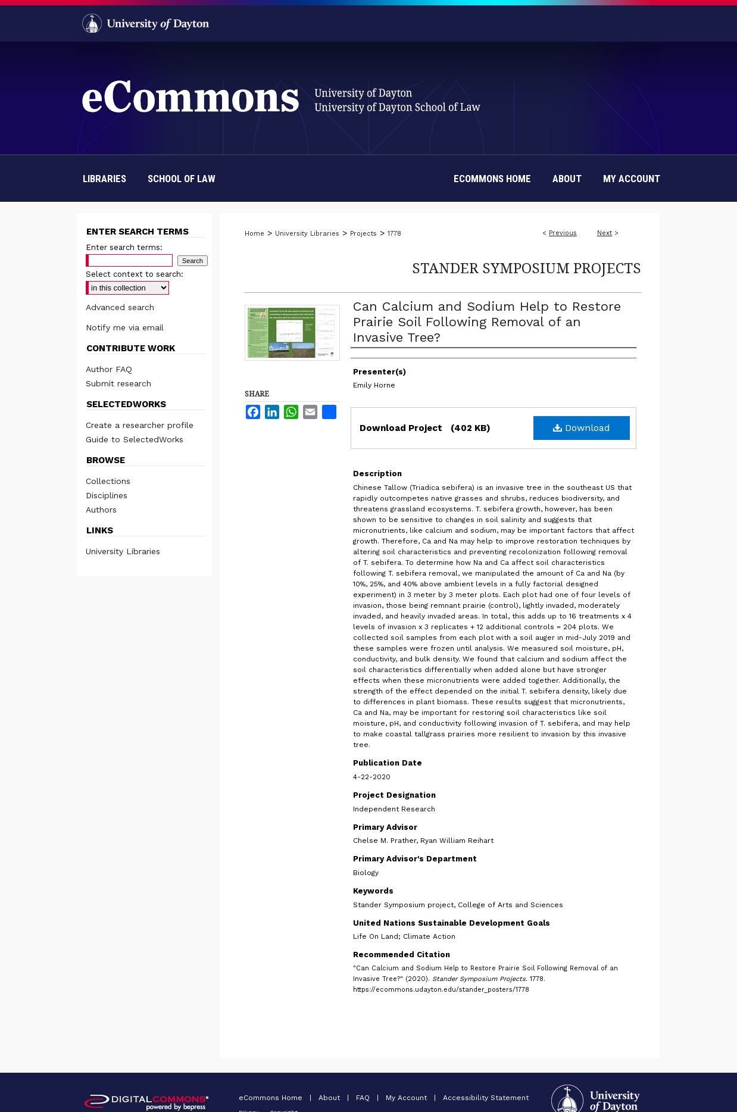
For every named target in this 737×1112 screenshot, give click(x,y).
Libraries (104, 179)
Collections (108, 481)
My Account (407, 1098)
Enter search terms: (124, 247)
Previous (563, 233)
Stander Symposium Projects (526, 267)
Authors (101, 509)
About (330, 1098)
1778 (394, 234)
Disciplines (106, 495)
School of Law (182, 179)
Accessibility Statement (486, 1098)
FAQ (364, 1098)
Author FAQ (109, 369)
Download (581, 427)
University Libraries (307, 234)
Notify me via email (125, 327)
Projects (363, 234)
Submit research (118, 383)
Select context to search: (134, 274)
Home (254, 234)
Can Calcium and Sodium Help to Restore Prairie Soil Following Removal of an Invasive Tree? (487, 322)
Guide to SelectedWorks (134, 439)
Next (604, 233)
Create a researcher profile (139, 425)
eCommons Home (272, 1098)
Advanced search (120, 307)
